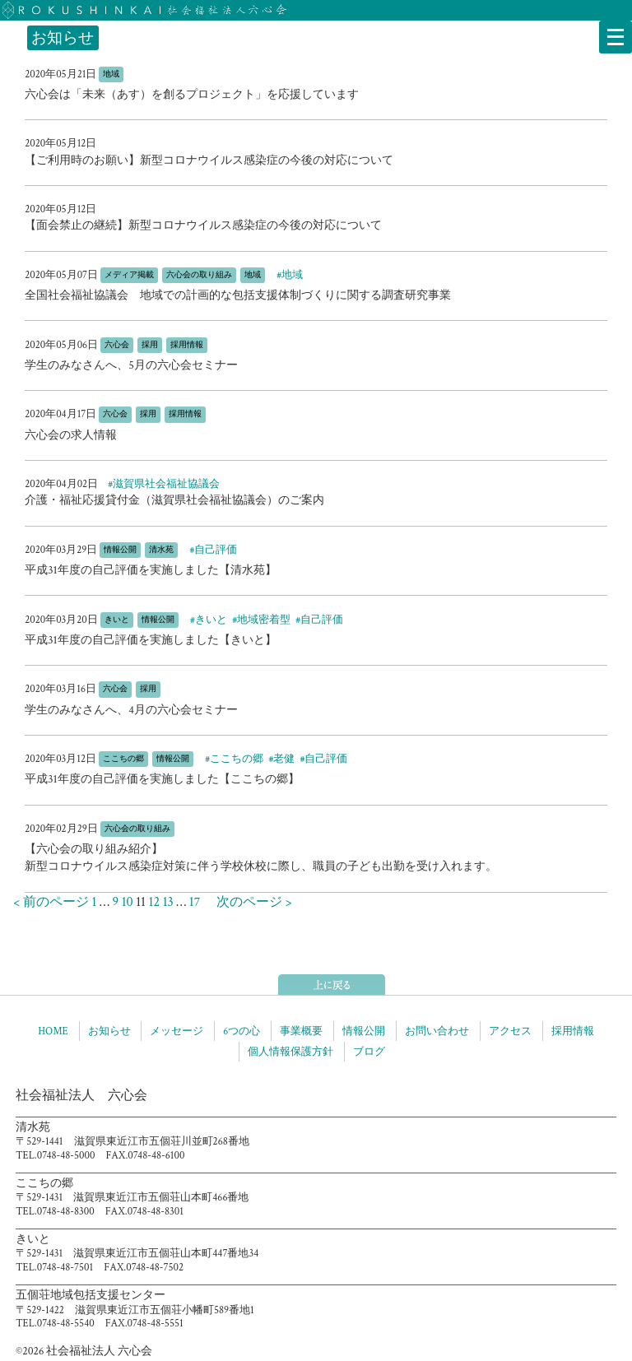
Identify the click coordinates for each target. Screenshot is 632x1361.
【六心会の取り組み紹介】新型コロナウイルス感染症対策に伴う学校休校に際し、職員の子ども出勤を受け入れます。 (261, 858)
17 (194, 902)
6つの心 (241, 1031)
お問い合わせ (437, 1031)
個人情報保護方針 (290, 1051)
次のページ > (247, 902)
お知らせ (109, 1031)
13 (168, 902)
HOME (52, 1031)
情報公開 (363, 1031)
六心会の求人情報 (71, 435)
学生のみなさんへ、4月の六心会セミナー (131, 710)
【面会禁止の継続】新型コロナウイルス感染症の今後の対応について (203, 225)
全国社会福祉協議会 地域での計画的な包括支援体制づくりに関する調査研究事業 (238, 295)
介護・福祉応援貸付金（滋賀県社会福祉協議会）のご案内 (174, 500)
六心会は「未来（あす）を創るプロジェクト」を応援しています (192, 94)
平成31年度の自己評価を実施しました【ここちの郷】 (162, 779)
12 (154, 902)
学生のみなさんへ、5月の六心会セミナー (131, 365)
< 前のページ (44, 902)
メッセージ (176, 1031)
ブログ (369, 1051)
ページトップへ (331, 984)
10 (127, 902)
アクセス (510, 1031)
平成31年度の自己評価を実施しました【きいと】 (150, 640)
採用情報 (572, 1031)
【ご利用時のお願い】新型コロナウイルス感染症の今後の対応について (209, 160)
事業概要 (301, 1031)
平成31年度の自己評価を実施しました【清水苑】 (150, 570)
